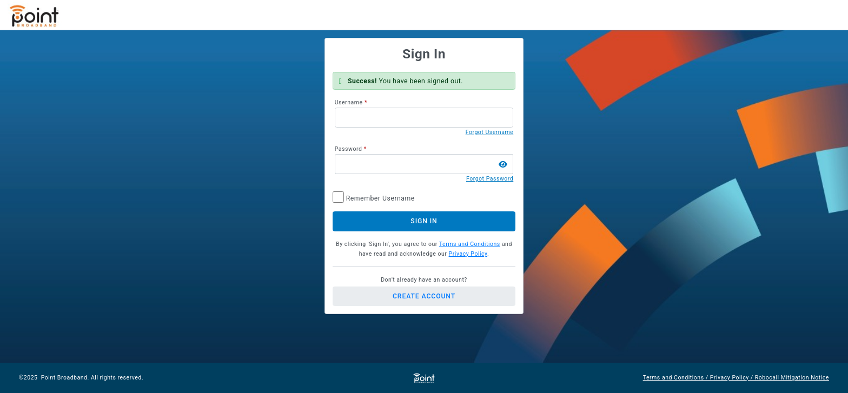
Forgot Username (490, 132)
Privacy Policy (468, 253)
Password (348, 148)
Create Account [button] (424, 296)
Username (349, 102)
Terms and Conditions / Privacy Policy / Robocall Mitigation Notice (736, 377)
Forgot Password (489, 178)
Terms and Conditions (469, 244)
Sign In (423, 221)
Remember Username (380, 198)
